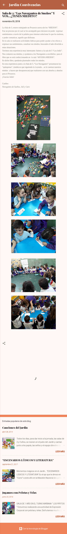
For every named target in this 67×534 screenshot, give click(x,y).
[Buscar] (63, 5)
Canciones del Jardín (15, 427)
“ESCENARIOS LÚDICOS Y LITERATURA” (28, 460)
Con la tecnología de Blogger (33, 529)
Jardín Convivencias (25, 5)
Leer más (60, 451)
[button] (63, 14)
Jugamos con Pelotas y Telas (19, 492)
